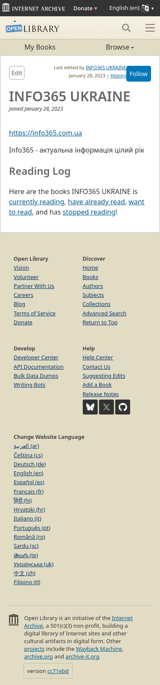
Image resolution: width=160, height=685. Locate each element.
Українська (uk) (33, 564)
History (118, 75)
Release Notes (101, 394)
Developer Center (36, 357)
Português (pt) (32, 528)
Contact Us (97, 366)
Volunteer (26, 277)
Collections (97, 304)
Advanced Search (105, 313)
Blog (19, 304)
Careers (23, 295)
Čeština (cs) (28, 455)
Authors (93, 286)
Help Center (98, 357)
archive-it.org (83, 656)
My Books (39, 47)
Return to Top (100, 322)
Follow (139, 74)
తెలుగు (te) (26, 555)
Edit (17, 73)
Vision (21, 267)
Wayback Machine (99, 649)
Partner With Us (34, 286)
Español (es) (29, 482)
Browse (107, 47)
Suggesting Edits (104, 375)
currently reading (36, 201)
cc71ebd (58, 671)
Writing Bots (29, 384)
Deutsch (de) (30, 464)
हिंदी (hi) (23, 500)
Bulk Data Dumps (36, 375)
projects (34, 649)
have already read (96, 201)
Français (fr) (29, 491)
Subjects (93, 295)
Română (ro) (29, 537)
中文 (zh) (24, 573)
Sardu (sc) (26, 546)
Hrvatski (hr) (29, 509)
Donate (85, 8)
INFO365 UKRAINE (106, 67)
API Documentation (39, 366)
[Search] (126, 28)
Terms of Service (34, 313)
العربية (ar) (26, 446)
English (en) (29, 473)
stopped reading (89, 212)
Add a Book (97, 384)
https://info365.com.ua (45, 133)
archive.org (38, 656)
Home (90, 267)
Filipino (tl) (27, 582)
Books (91, 277)
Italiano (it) (27, 518)
